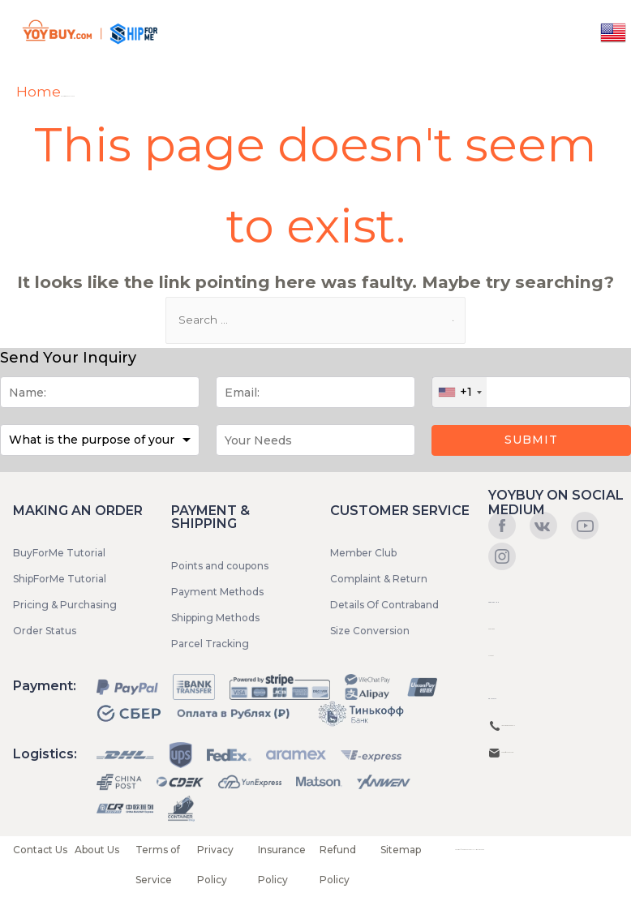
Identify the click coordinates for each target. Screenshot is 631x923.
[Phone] (531, 392)
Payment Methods (217, 592)
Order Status (44, 631)
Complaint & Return (378, 579)
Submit (531, 439)
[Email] (315, 392)
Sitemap (400, 850)
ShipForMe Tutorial (59, 579)
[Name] (100, 392)
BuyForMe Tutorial (59, 553)
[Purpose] (100, 440)
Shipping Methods (215, 618)
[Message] (315, 440)
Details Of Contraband (384, 605)
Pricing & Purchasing (65, 605)
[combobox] (459, 392)
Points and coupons (219, 566)
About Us (97, 850)
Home (38, 92)
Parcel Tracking (210, 644)
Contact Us (40, 850)
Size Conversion (370, 631)
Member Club (363, 553)
